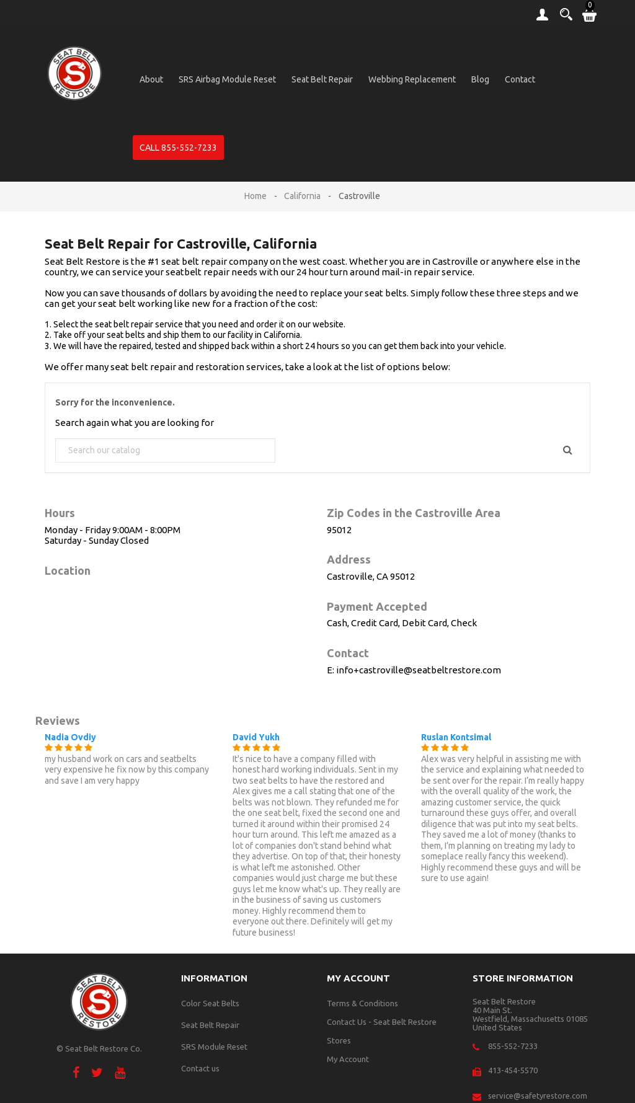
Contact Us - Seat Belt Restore (382, 1021)
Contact (520, 79)
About (151, 79)
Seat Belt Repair (322, 79)
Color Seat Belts (210, 1003)
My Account (348, 1059)
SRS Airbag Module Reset (227, 79)
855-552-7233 (513, 1046)
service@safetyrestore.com (537, 1095)
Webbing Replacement (412, 79)
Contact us (200, 1068)
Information (214, 978)
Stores (339, 1040)
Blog (480, 79)
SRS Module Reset (214, 1046)
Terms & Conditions (362, 1003)
